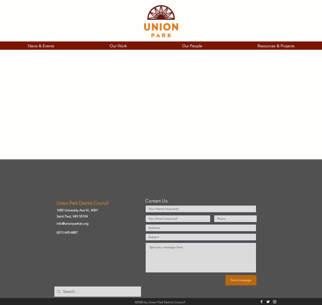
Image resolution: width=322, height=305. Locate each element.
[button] (41, 46)
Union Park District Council (82, 203)
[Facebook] (261, 302)
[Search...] (97, 291)
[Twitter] (268, 302)
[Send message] (241, 280)
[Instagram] (274, 302)
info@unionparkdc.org (72, 223)
